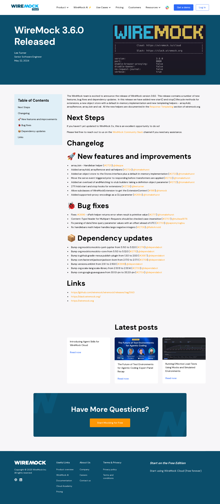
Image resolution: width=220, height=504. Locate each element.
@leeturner (137, 186)
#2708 (143, 259)
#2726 (126, 186)
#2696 (81, 214)
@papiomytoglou (175, 223)
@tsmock (161, 190)
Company (84, 469)
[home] (25, 7)
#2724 (128, 169)
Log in (202, 7)
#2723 (173, 173)
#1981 (152, 190)
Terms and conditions (108, 476)
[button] (62, 7)
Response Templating (161, 106)
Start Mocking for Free (110, 422)
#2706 (141, 227)
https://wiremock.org (82, 300)
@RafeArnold (153, 227)
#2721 (173, 182)
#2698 (121, 264)
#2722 (168, 178)
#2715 (133, 251)
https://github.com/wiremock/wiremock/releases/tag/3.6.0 (103, 292)
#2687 (143, 255)
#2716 (141, 247)
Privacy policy (110, 469)
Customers (134, 7)
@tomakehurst (141, 169)
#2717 (152, 214)
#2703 (160, 223)
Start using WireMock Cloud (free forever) (175, 470)
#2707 (166, 218)
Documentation (64, 480)
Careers (83, 475)
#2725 (108, 165)
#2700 (136, 268)
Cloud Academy (64, 486)
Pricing (120, 7)
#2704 (140, 272)
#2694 (138, 194)
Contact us (85, 480)
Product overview (65, 469)
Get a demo (183, 7)
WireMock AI (62, 475)
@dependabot (153, 247)
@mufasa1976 (179, 218)
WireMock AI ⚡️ (82, 7)
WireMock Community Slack (128, 132)
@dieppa (118, 165)
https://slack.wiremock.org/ (86, 296)
